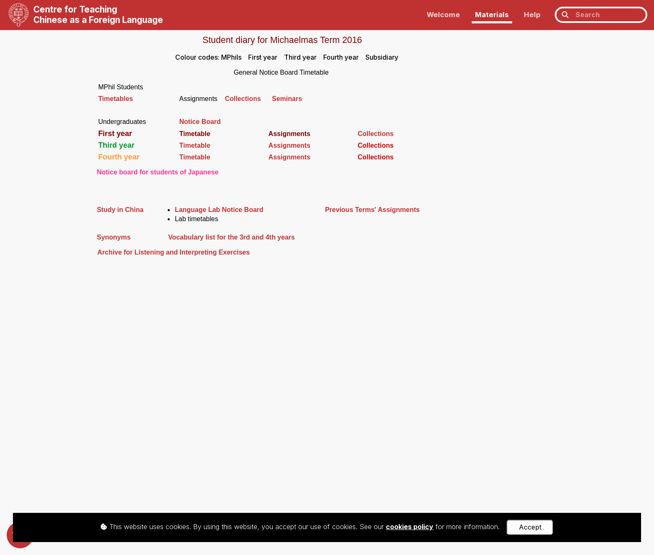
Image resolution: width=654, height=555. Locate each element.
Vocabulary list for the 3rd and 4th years (231, 237)
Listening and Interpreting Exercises (191, 252)
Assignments (289, 145)
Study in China (120, 209)
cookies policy (409, 526)
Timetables (115, 98)
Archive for (114, 252)
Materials (492, 14)
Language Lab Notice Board (219, 209)
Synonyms (114, 237)
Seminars (287, 98)
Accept (530, 527)
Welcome (443, 14)
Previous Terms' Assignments (372, 209)
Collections (248, 98)
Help (532, 14)
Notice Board (200, 121)
